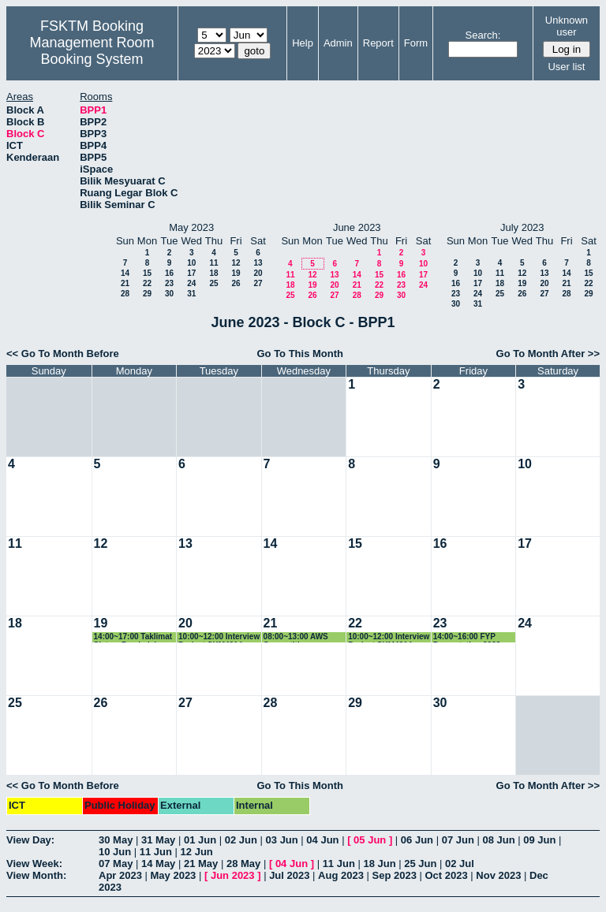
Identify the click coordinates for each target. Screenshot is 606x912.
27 (257, 283)
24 (191, 283)
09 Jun (539, 840)
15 (147, 273)
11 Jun (156, 852)
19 (235, 273)
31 (191, 293)
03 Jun (282, 840)
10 (191, 263)
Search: (483, 35)
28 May (243, 863)
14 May (158, 863)
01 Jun (200, 840)
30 (169, 293)
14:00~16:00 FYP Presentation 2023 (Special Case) (467, 637)
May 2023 (173, 875)
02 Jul (459, 863)
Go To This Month (299, 353)
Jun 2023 (233, 875)
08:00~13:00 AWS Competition (296, 637)
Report (378, 43)
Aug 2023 (341, 875)
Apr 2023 (120, 875)
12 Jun (197, 852)
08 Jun (498, 840)
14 (125, 273)
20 (257, 273)
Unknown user (566, 26)
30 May (116, 840)
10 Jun (115, 852)
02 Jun (241, 840)
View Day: (30, 840)
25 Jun (420, 863)
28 (125, 293)
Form (416, 43)
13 (257, 263)
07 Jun (458, 840)
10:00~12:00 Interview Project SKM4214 (219, 637)
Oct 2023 (446, 875)
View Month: (36, 875)
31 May (158, 840)
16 (169, 273)
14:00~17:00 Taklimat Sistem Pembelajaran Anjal (134, 637)
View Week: (34, 863)
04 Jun (322, 840)
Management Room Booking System (91, 51)
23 (169, 283)
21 (125, 283)
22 (147, 283)
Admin (338, 43)
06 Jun (417, 840)
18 (213, 273)
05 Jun (370, 840)
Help (302, 43)
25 (213, 283)
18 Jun (379, 863)
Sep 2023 (394, 875)
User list (566, 67)
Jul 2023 (289, 875)
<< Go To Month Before (62, 353)
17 (191, 273)
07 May (116, 863)
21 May (201, 863)
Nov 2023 (498, 875)
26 (235, 283)
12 (235, 263)
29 (147, 293)
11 (213, 263)
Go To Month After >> (548, 353)
